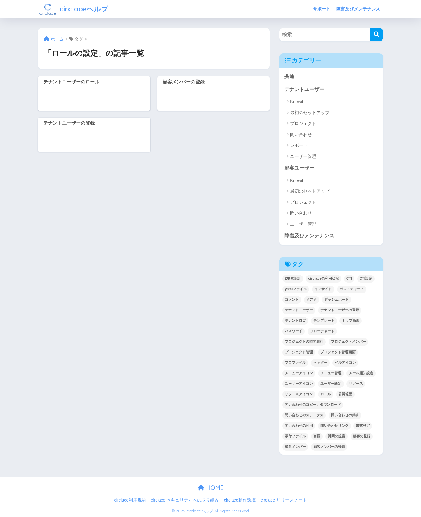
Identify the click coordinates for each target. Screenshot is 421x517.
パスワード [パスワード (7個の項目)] (293, 331)
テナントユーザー (304, 89)
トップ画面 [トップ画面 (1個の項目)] (350, 320)
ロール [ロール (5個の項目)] (325, 394)
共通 (289, 76)
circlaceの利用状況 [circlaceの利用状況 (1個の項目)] (323, 278)
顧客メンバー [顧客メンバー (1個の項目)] (295, 447)
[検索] (376, 34)
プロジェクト (303, 123)
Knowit (296, 101)
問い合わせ (301, 134)
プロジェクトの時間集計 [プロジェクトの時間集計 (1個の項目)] (304, 342)
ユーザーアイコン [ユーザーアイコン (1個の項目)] (299, 384)
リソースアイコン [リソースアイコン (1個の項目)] (299, 394)
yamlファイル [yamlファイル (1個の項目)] (296, 289)
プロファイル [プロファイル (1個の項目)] (295, 363)
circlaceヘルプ (73, 9)
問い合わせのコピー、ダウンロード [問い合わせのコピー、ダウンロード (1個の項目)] (313, 405)
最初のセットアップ (309, 112)
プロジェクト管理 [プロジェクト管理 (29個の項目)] (299, 352)
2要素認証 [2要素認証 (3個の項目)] (293, 278)
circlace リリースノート (283, 500)
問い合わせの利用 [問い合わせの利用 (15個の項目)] (299, 426)
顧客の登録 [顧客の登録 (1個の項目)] (361, 436)
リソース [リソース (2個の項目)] (356, 384)
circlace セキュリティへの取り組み (185, 500)
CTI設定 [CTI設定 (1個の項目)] (366, 278)
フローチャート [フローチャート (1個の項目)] (322, 331)
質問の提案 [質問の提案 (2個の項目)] (336, 436)
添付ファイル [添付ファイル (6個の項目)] (295, 436)
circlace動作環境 (240, 500)
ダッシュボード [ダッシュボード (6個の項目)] (336, 299)
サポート (321, 8)
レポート (299, 145)
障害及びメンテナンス (358, 8)
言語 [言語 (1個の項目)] (316, 436)
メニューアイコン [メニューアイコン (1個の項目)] (299, 373)
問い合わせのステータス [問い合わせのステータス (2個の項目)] (304, 415)
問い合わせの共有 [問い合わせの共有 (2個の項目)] (345, 415)
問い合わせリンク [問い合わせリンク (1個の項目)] (334, 426)
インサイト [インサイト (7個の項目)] (323, 289)
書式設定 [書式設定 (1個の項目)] (363, 426)
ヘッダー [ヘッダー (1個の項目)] (320, 363)
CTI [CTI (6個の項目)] (349, 278)
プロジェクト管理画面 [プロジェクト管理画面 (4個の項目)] (338, 352)
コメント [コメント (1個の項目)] (292, 299)
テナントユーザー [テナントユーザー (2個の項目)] (299, 310)
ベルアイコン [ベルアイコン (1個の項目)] (345, 363)
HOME (211, 487)
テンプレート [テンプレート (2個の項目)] (323, 320)
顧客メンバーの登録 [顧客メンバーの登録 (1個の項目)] (329, 447)
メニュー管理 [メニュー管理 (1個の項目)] (330, 373)
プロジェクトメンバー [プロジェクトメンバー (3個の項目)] (348, 342)
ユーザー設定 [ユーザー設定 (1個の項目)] (330, 384)
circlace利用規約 (130, 500)
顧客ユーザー (299, 168)
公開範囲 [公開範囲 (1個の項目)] (345, 394)
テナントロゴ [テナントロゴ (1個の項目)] (295, 320)
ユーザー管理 (303, 156)
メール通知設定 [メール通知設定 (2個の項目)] (361, 373)
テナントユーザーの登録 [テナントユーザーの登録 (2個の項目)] (339, 310)
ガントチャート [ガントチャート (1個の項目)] (351, 289)
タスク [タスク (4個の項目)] (311, 299)
